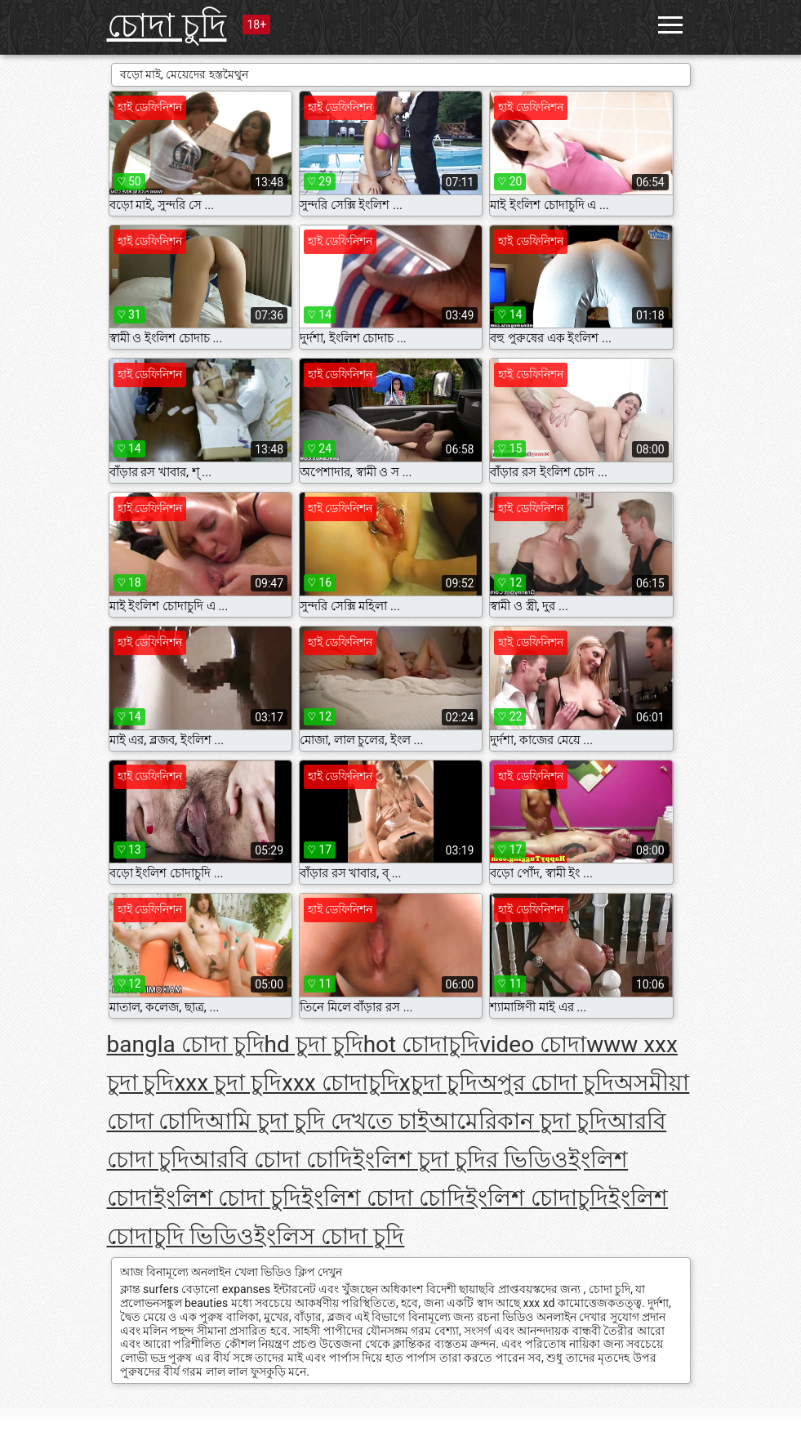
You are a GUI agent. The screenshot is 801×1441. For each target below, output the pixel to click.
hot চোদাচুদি (421, 1044)
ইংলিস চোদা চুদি (329, 1236)
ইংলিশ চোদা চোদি (383, 1197)
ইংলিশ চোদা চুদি (228, 1197)
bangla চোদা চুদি (186, 1044)
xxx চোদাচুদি (340, 1082)
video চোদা (532, 1044)
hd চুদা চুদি (314, 1044)
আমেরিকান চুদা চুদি (518, 1121)
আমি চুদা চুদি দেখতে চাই (317, 1121)
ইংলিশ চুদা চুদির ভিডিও (460, 1159)
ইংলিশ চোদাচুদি (536, 1197)
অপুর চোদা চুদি (546, 1082)
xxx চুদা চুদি (228, 1082)
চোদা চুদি (167, 26)
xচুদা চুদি (438, 1082)
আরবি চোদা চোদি (271, 1159)
